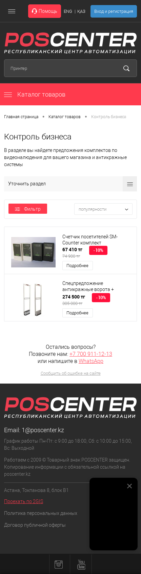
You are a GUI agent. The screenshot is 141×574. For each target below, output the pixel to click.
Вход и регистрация (113, 11)
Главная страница (21, 116)
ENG (68, 11)
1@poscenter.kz (43, 430)
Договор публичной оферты (35, 525)
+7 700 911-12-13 (90, 354)
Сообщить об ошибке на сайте (71, 373)
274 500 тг (73, 299)
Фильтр (28, 209)
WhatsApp (91, 361)
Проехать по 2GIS (23, 501)
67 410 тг (72, 252)
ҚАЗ (81, 11)
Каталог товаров (34, 94)
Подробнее (77, 265)
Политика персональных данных (40, 513)
